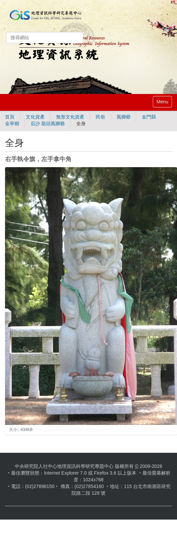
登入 (167, 29)
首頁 (9, 116)
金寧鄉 (12, 123)
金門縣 (149, 116)
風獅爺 (124, 116)
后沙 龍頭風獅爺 (48, 123)
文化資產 (35, 116)
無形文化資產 (70, 116)
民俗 (100, 116)
